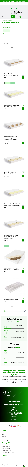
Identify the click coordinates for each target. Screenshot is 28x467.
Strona (12, 47)
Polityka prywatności (7, 461)
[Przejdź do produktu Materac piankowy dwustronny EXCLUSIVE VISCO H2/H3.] (14, 92)
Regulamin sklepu (6, 459)
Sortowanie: (5, 41)
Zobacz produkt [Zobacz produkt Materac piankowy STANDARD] (23, 301)
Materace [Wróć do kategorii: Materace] (6, 30)
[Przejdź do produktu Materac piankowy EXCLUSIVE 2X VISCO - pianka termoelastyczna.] (14, 191)
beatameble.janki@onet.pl (17, 362)
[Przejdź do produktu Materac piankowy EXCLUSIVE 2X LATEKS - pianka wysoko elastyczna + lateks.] (14, 158)
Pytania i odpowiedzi (7, 463)
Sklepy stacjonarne (6, 440)
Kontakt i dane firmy (7, 438)
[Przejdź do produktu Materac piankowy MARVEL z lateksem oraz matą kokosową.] (14, 255)
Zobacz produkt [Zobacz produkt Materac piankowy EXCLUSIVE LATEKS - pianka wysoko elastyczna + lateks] (23, 240)
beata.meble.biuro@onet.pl (17, 337)
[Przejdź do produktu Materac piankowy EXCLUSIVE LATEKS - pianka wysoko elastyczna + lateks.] (14, 222)
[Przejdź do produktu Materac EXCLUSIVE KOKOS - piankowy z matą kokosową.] (14, 61)
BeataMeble (4, 20)
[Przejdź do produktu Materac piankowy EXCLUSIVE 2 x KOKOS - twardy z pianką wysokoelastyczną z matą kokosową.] (14, 124)
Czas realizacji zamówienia (8, 452)
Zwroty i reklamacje (6, 450)
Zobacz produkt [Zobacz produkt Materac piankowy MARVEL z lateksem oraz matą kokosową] (23, 271)
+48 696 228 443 (20, 357)
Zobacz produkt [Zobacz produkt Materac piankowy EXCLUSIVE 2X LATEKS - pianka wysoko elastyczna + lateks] (23, 176)
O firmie (4, 436)
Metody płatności (6, 448)
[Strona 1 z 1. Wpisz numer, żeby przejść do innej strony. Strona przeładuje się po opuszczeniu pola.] (15, 47)
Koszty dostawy (6, 446)
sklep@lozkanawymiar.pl (14, 404)
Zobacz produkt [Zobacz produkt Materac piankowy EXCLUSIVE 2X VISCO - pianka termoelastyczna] (23, 207)
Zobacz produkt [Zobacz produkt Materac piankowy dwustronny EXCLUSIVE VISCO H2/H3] (23, 108)
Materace (10, 20)
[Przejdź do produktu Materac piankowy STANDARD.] (14, 287)
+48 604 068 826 (20, 331)
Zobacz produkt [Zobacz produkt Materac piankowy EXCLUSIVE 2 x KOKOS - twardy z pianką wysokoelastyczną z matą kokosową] (23, 143)
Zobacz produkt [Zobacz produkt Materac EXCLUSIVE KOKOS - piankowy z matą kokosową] (23, 77)
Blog (3, 434)
